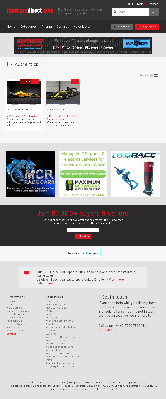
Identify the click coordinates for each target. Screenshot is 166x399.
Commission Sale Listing (60, 327)
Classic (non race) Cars (59, 346)
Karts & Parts (54, 330)
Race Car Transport (57, 307)
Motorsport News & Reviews (63, 337)
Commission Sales (17, 314)
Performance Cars (56, 343)
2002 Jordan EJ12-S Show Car (22, 116)
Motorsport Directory (58, 353)
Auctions (51, 333)
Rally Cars (52, 311)
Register (153, 3)
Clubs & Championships (60, 363)
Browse (11, 301)
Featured (12, 304)
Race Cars (52, 301)
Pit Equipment (54, 317)
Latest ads (122, 27)
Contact (63, 26)
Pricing (47, 26)
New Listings (14, 307)
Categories (28, 26)
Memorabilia (53, 350)
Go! (154, 11)
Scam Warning (15, 330)
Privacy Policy (15, 317)
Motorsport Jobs (55, 340)
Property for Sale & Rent (60, 366)
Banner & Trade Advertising (22, 311)
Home (11, 26)
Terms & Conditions (18, 324)
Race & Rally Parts (57, 304)
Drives (50, 314)
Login (140, 3)
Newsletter (81, 26)
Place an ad (147, 27)
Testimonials (14, 320)
